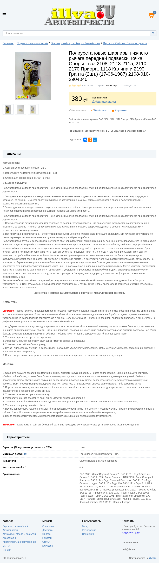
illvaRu (152, 558)
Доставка (47, 530)
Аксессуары (9, 538)
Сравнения (88, 534)
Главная (8, 43)
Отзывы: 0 (87, 85)
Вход (85, 526)
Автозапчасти (10, 530)
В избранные (100, 110)
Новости (47, 538)
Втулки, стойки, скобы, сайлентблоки (75, 43)
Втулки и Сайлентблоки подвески (125, 43)
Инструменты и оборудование (19, 541)
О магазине (48, 526)
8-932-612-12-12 (131, 533)
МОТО (6, 546)
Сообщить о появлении (104, 101)
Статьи (46, 541)
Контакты (47, 546)
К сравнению (121, 110)
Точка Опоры (111, 85)
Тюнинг (7, 549)
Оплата (46, 534)
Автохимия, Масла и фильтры (19, 534)
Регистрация (89, 530)
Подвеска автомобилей (32, 43)
